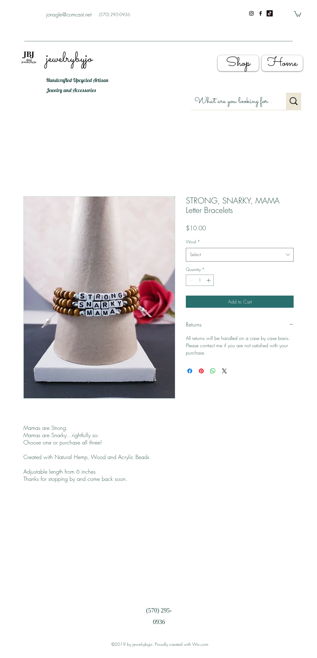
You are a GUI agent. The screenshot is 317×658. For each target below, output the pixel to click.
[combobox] (240, 254)
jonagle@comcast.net (69, 14)
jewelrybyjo (69, 58)
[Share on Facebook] (189, 371)
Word (193, 242)
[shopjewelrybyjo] (270, 13)
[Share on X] (224, 371)
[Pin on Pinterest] (201, 371)
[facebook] (260, 13)
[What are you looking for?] (234, 101)
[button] (297, 14)
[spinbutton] (199, 280)
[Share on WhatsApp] (212, 371)
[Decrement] (190, 280)
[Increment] (209, 280)
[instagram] (251, 13)
